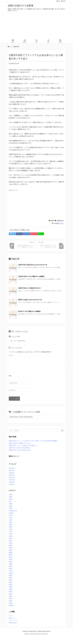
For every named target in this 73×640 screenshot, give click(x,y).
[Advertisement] (36, 26)
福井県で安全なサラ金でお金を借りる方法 (20, 450)
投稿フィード (12, 618)
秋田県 (10, 582)
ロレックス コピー (19, 638)
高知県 (10, 601)
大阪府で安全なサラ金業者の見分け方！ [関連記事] (30, 288)
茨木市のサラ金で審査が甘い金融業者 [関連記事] (29, 311)
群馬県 (10, 584)
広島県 (10, 547)
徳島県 (10, 550)
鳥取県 (10, 603)
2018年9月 (11, 484)
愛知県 (10, 554)
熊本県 (10, 568)
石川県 (10, 571)
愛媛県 (10, 552)
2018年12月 (12, 477)
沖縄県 (10, 564)
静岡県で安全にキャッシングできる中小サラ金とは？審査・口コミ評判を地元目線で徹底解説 (33, 441)
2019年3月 (11, 472)
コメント (11, 355)
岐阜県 (10, 538)
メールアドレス (13, 383)
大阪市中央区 (60, 220)
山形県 (10, 534)
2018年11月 (12, 479)
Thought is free (45, 635)
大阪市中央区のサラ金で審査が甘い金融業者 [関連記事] (31, 276)
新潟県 (10, 557)
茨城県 (10, 587)
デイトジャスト (54, 638)
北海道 (10, 506)
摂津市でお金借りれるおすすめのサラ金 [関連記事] (30, 299)
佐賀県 (10, 499)
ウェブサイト (12, 390)
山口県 (10, 531)
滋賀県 (10, 566)
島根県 (10, 545)
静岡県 (10, 596)
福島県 (10, 580)
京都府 (10, 497)
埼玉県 (10, 515)
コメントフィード (13, 620)
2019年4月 (11, 470)
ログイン (11, 615)
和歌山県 (11, 513)
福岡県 (10, 577)
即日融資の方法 (13, 510)
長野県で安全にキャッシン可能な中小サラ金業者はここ (23, 445)
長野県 (10, 591)
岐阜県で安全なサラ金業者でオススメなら (20, 443)
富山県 (10, 529)
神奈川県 (11, 573)
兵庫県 (10, 503)
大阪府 (52, 220)
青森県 (10, 594)
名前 (10, 375)
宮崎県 (10, 527)
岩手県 (10, 543)
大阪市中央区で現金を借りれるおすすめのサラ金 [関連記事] (32, 264)
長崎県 (10, 589)
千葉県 (10, 508)
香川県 (10, 598)
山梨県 (10, 536)
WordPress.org (12, 622)
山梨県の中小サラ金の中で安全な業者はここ (20, 447)
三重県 (10, 494)
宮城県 (10, 524)
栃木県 (10, 561)
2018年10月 (12, 482)
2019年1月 (11, 475)
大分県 (10, 517)
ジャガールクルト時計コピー (44, 638)
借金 (10, 501)
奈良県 (10, 522)
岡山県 (10, 540)
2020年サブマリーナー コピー (30, 638)
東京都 (10, 559)
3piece (61, 223)
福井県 (10, 575)
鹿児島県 (11, 605)
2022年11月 (12, 468)
